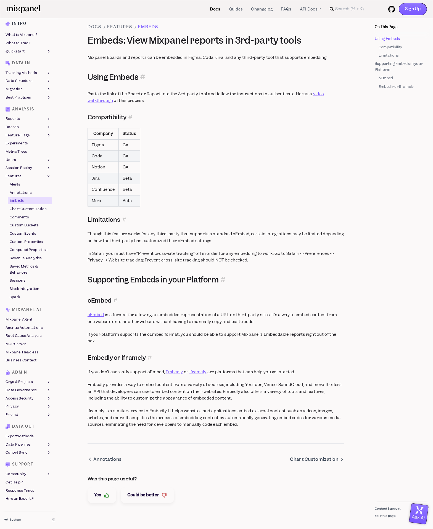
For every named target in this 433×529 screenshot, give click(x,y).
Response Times (20, 490)
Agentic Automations (24, 327)
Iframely (197, 372)
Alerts (15, 184)
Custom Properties (26, 241)
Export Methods (20, 436)
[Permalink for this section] (142, 77)
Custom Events (23, 233)
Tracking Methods (28, 72)
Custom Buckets (24, 225)
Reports (28, 119)
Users (28, 159)
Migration (28, 89)
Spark (15, 297)
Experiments (17, 143)
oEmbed (386, 78)
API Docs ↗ (310, 9)
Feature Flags (28, 135)
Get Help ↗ (14, 482)
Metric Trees (16, 151)
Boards (28, 127)
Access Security (28, 398)
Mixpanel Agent (19, 319)
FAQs (286, 9)
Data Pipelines (28, 444)
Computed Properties (29, 250)
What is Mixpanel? (21, 35)
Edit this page (385, 516)
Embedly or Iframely (396, 86)
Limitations (389, 55)
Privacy (28, 406)
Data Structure (28, 81)
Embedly (174, 372)
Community (28, 474)
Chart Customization (28, 209)
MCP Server (16, 344)
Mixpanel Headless (22, 352)
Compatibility (390, 47)
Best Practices (28, 97)
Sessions (17, 280)
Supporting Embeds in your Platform (399, 66)
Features (28, 176)
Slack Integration (24, 288)
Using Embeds (387, 38)
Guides (236, 9)
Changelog (262, 9)
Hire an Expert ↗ (19, 498)
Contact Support (388, 509)
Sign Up (413, 9)
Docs (215, 9)
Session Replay (28, 168)
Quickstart (28, 51)
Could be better (147, 495)
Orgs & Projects (28, 382)
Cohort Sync (28, 452)
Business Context (21, 360)
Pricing (28, 414)
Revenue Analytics (26, 258)
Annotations (21, 192)
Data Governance (28, 390)
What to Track (18, 43)
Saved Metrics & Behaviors (24, 269)
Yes (102, 495)
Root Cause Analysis (24, 336)
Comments (19, 217)
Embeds (17, 200)
